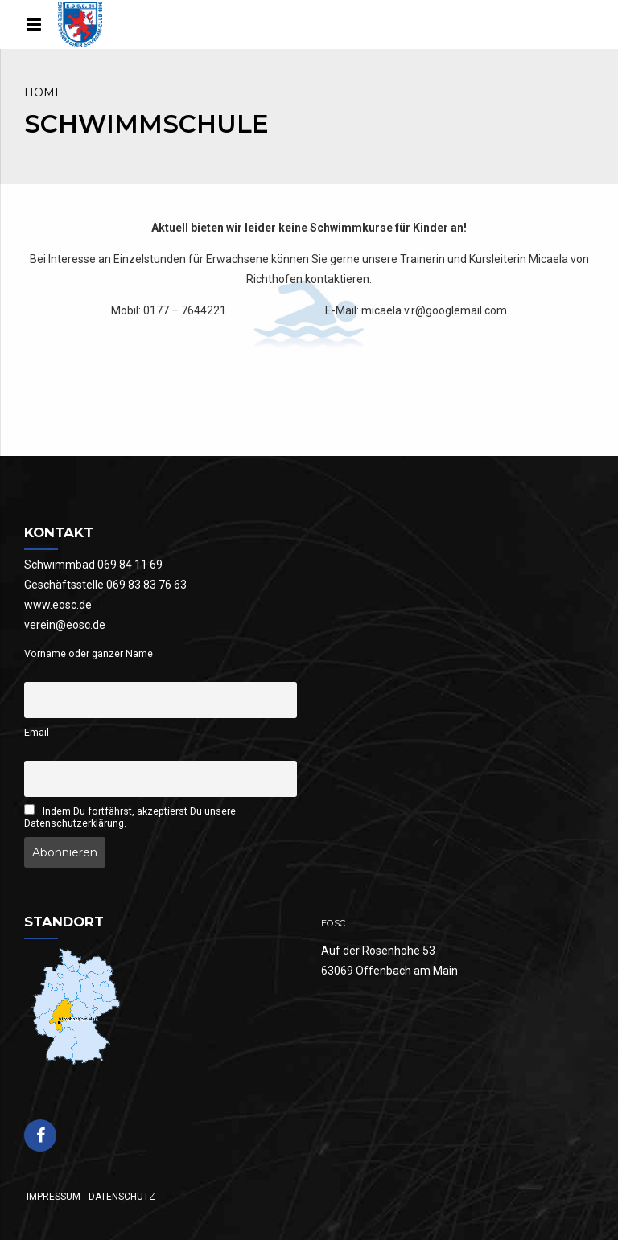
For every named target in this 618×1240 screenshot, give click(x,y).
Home (43, 92)
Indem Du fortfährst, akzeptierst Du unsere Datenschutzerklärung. (130, 816)
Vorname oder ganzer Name (88, 653)
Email (36, 732)
